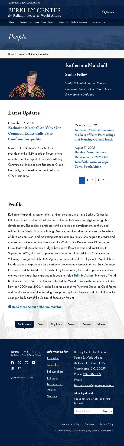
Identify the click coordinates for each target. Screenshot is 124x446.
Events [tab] (42, 324)
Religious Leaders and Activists (55, 384)
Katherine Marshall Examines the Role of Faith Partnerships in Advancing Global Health (95, 135)
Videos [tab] (102, 324)
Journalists (53, 365)
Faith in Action (83, 275)
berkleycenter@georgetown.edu (94, 385)
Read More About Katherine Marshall (35, 307)
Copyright (89, 424)
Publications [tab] (26, 324)
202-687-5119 (92, 374)
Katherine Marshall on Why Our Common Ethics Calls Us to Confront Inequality (34, 134)
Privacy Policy (106, 424)
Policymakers (55, 372)
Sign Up (107, 411)
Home (11, 54)
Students (52, 396)
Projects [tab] (73, 324)
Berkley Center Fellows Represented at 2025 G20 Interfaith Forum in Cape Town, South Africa (91, 160)
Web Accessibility (70, 424)
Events (43, 22)
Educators (53, 358)
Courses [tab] (88, 324)
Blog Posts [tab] (57, 324)
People (36, 22)
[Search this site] (108, 12)
